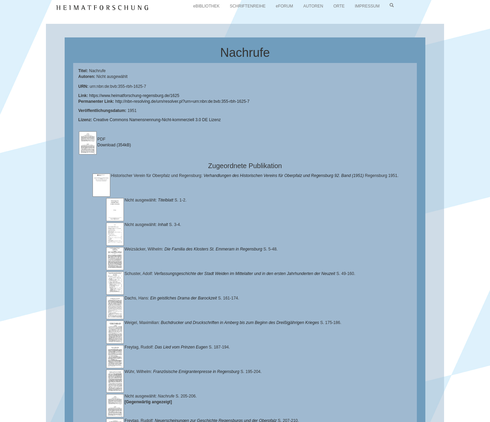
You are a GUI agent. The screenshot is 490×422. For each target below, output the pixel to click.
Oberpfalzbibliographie (387, 407)
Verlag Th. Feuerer (239, 407)
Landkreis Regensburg (72, 407)
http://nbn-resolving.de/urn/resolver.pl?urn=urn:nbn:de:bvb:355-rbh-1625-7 (182, 101)
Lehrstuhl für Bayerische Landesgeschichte (276, 402)
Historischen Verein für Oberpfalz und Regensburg (411, 402)
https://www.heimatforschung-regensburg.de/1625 (134, 95)
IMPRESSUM (367, 6)
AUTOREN (313, 6)
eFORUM (284, 6)
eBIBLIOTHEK (206, 6)
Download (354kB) (114, 145)
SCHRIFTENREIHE (247, 6)
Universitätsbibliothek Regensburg (195, 402)
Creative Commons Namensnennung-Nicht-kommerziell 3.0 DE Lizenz (157, 119)
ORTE (339, 6)
